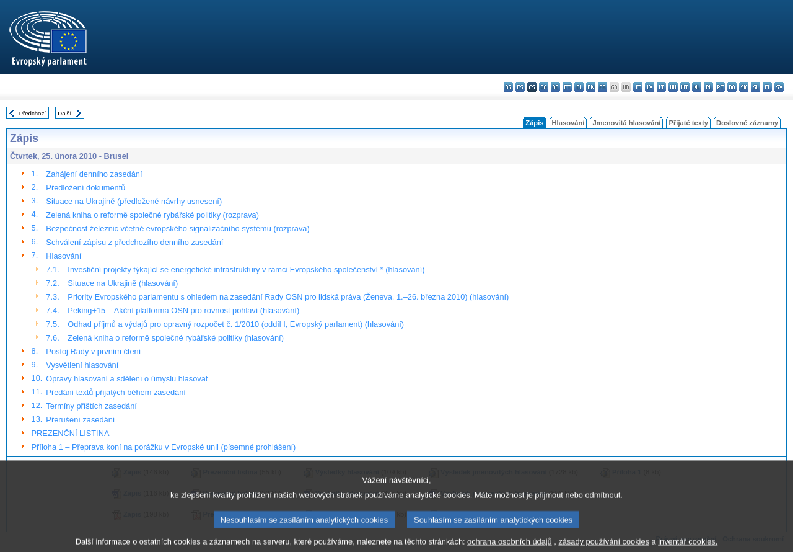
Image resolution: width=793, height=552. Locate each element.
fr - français (602, 87)
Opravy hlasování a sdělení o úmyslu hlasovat (127, 378)
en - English (590, 87)
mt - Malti (685, 87)
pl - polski (708, 87)
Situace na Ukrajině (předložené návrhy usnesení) (134, 201)
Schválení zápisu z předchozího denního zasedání (134, 242)
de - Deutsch (555, 87)
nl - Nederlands (696, 87)
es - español (520, 87)
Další (64, 113)
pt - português (720, 87)
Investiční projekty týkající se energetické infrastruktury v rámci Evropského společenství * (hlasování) (246, 269)
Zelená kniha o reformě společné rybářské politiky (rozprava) (152, 215)
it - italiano (637, 87)
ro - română (732, 87)
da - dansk (543, 87)
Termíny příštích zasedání (91, 406)
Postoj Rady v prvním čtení (93, 351)
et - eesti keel (567, 87)
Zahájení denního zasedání (94, 174)
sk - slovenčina (743, 87)
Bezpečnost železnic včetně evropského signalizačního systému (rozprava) (177, 228)
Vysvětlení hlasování (82, 365)
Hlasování (568, 123)
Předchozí (32, 113)
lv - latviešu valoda (649, 87)
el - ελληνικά (579, 87)
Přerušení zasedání (80, 419)
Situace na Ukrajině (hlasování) (123, 283)
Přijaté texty (688, 123)
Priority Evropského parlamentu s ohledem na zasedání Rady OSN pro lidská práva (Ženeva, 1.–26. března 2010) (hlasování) (288, 296)
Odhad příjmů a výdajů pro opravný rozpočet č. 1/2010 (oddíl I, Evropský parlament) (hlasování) (236, 324)
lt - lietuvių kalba (661, 87)
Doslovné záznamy (747, 123)
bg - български (508, 87)
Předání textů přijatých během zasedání (116, 392)
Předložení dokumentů (85, 187)
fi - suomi (767, 87)
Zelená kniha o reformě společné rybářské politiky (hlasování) (176, 337)
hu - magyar (673, 87)
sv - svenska (779, 87)
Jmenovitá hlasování (626, 123)
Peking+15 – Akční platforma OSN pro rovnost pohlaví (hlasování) (183, 310)
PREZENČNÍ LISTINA (71, 433)
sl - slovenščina (755, 87)
